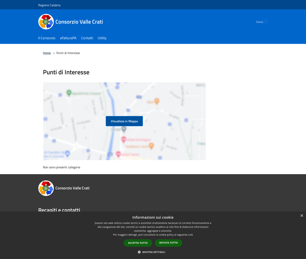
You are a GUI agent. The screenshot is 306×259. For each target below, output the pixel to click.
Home (47, 53)
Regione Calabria (49, 5)
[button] (153, 252)
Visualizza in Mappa (124, 121)
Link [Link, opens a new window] (190, 234)
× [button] (301, 215)
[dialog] (153, 235)
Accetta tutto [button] (138, 243)
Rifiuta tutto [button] (168, 242)
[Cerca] (263, 21)
